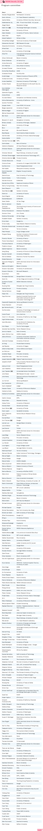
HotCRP (40, 830)
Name (3, 12)
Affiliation (19, 12)
